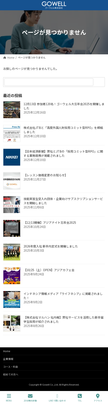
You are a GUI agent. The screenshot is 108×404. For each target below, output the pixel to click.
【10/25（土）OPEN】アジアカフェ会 (49, 270)
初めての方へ (10, 374)
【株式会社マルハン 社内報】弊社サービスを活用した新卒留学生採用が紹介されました (64, 319)
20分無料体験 (30, 398)
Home (6, 351)
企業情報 (8, 359)
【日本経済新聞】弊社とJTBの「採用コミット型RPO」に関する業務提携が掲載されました (63, 153)
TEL (80, 398)
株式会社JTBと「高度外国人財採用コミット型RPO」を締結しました (63, 130)
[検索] (99, 82)
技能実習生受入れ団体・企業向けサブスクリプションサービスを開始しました (63, 201)
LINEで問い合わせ (57, 398)
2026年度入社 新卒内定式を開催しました (51, 246)
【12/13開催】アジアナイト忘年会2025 (50, 222)
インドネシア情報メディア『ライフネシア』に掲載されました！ (63, 296)
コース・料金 (10, 366)
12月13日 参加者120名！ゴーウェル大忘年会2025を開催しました (64, 106)
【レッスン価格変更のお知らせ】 (46, 175)
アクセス (98, 398)
